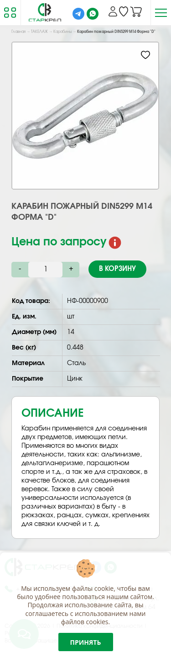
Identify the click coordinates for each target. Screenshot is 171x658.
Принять (85, 642)
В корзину (117, 268)
